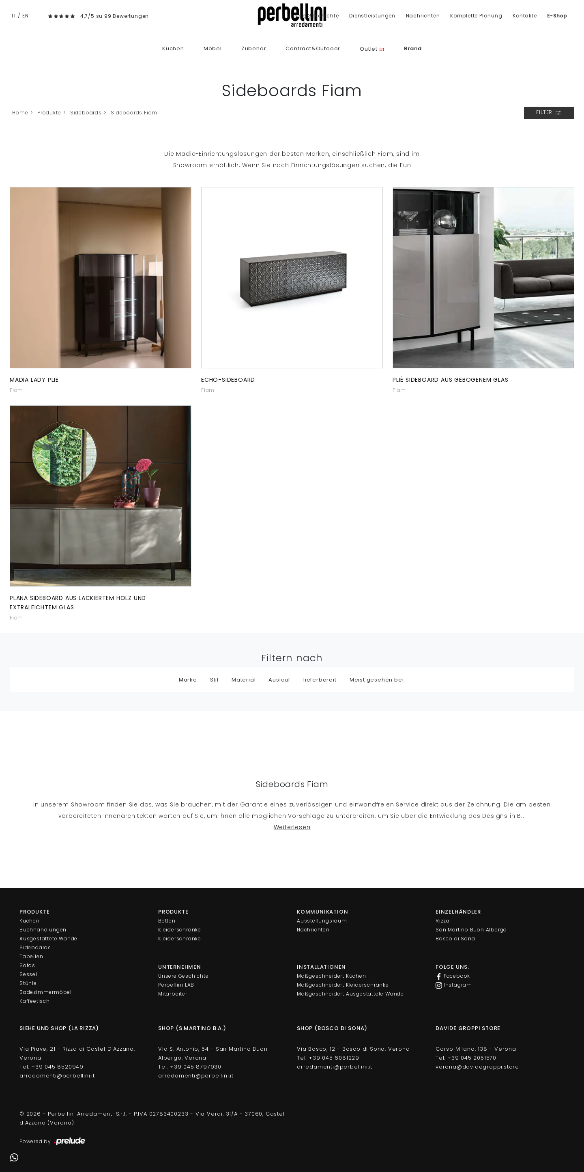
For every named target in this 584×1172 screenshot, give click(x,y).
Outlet (372, 49)
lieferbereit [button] (320, 680)
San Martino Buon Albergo (471, 929)
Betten (167, 920)
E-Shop (557, 15)
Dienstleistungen (372, 15)
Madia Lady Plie (34, 380)
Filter (549, 113)
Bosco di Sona (455, 938)
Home (20, 112)
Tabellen (31, 956)
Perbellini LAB (176, 984)
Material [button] (244, 680)
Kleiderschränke (179, 929)
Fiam (16, 390)
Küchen (173, 48)
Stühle (28, 983)
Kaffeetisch (34, 1001)
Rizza (443, 920)
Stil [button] (214, 680)
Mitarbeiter (172, 993)
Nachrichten (423, 15)
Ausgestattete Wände (48, 938)
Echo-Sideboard (228, 380)
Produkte (49, 112)
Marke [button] (188, 680)
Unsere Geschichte (313, 15)
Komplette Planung (476, 15)
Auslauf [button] (279, 680)
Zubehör (253, 48)
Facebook (453, 976)
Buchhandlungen (43, 929)
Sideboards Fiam (134, 112)
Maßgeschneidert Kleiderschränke (343, 984)
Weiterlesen (292, 827)
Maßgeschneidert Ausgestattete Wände (350, 993)
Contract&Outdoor (313, 48)
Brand (413, 48)
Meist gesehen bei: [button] (377, 680)
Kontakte (525, 15)
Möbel (213, 48)
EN (25, 15)
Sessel (28, 974)
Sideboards (86, 112)
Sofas (27, 965)
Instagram (454, 985)
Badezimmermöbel (45, 992)
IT (14, 15)
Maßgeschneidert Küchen (331, 975)
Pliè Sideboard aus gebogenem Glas (450, 380)
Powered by (52, 1141)
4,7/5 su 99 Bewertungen (114, 16)
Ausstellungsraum (322, 920)
